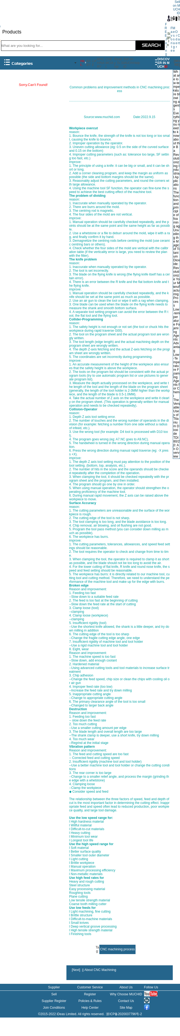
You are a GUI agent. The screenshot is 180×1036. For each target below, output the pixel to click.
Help (136, 63)
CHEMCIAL (110, 63)
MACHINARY (101, 63)
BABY (89, 63)
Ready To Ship (118, 63)
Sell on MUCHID (128, 63)
